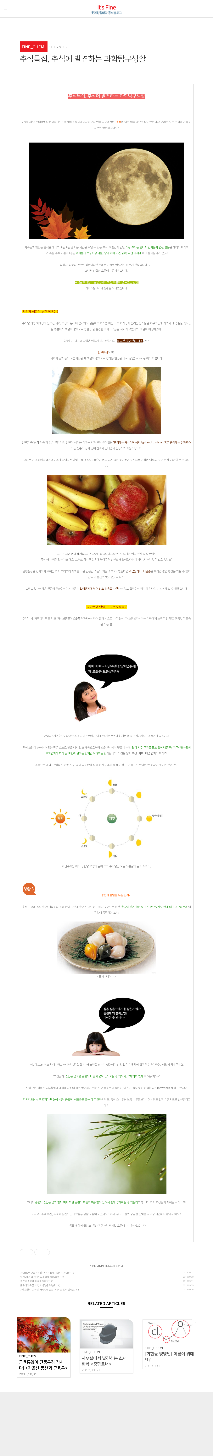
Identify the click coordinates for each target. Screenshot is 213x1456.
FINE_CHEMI (71, 24)
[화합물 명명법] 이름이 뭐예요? (35, 1281)
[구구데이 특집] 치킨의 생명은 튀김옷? (38, 1285)
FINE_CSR (141, 24)
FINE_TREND (176, 24)
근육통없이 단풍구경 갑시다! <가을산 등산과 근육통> (45, 1272)
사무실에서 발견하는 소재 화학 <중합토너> (40, 1277)
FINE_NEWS (37, 24)
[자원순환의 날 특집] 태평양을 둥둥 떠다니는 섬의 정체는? (47, 1289)
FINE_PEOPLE (106, 24)
